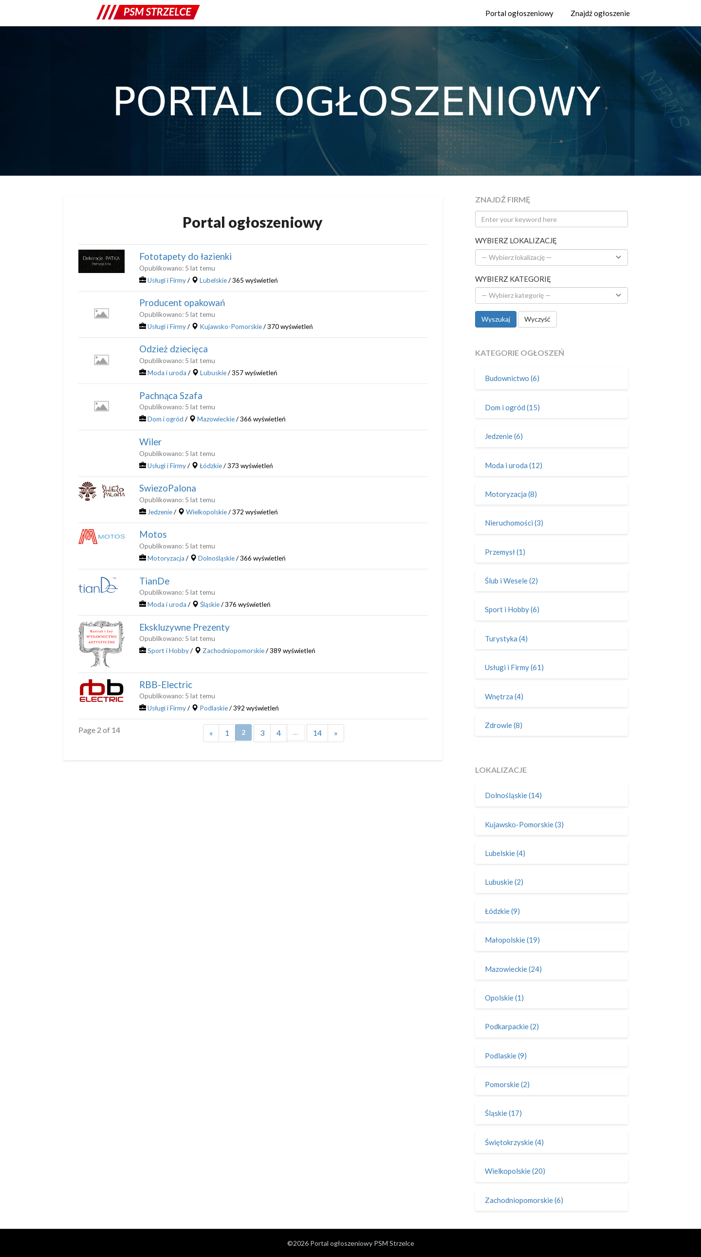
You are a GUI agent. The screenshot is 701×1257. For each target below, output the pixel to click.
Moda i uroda (167, 373)
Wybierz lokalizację (516, 240)
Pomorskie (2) (507, 1084)
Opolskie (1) (504, 997)
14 (317, 732)
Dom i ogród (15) (512, 407)
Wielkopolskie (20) (515, 1170)
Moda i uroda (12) (513, 465)
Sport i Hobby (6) (512, 609)
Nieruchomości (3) (514, 522)
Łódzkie (211, 466)
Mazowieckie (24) (513, 969)
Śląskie (210, 604)
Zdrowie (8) (503, 725)
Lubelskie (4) (505, 853)
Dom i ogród (166, 419)
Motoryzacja (166, 558)
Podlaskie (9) (506, 1055)
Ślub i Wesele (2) (511, 580)
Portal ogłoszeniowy (519, 13)
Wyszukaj (495, 319)
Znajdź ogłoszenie (600, 13)
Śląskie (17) (503, 1113)
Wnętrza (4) (504, 696)
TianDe (154, 581)
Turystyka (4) (506, 638)
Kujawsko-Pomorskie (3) (524, 824)
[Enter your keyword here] (551, 219)
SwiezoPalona (167, 488)
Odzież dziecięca (173, 349)
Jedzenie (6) (504, 436)
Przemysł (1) (505, 551)
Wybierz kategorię (513, 278)
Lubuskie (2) (504, 881)
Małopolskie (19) (512, 939)
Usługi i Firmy (167, 280)
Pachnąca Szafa (171, 395)
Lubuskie (213, 373)
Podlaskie (214, 708)
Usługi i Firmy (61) (514, 667)
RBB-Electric (165, 684)
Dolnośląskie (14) (513, 795)
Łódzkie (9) (502, 911)
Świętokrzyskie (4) (514, 1142)
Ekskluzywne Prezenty (184, 627)
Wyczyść (537, 319)
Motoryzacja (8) (511, 494)
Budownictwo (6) (512, 378)
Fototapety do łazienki (185, 256)
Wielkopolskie (206, 512)
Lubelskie (213, 280)
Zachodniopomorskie (233, 651)
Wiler (150, 442)
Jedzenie (160, 512)
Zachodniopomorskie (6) (524, 1200)
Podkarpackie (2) (512, 1026)
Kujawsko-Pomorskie (231, 326)
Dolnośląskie (216, 558)
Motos (153, 534)
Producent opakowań (182, 302)
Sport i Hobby (168, 651)
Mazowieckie (216, 419)
